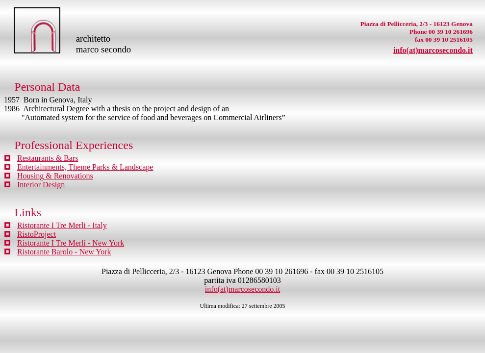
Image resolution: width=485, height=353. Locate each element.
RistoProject (36, 234)
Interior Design (41, 184)
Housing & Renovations (55, 176)
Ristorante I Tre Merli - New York (70, 243)
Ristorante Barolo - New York (64, 252)
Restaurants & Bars (47, 158)
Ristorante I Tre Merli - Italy (62, 225)
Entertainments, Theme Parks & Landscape (85, 167)
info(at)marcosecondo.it (433, 50)
